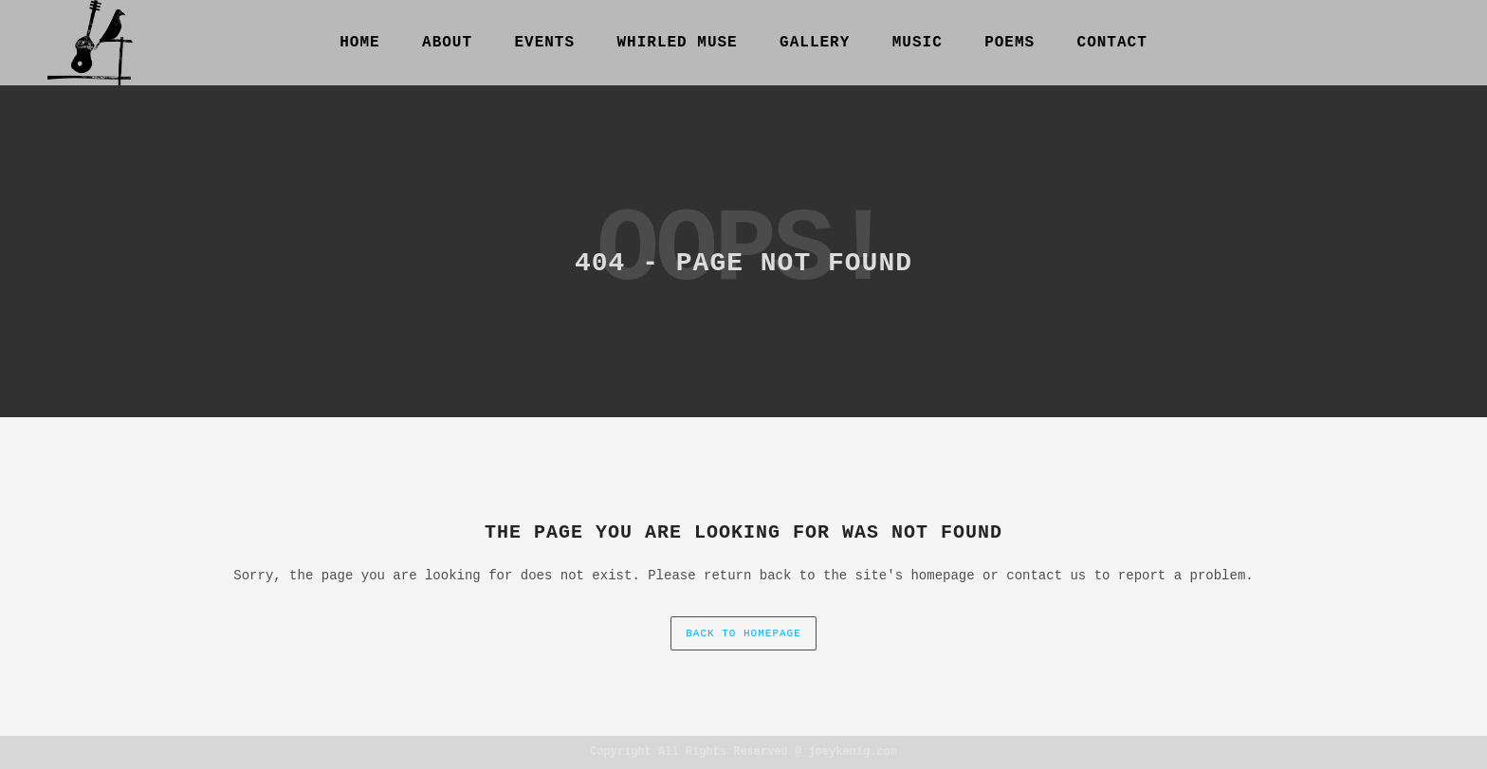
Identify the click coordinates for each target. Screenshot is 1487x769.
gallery (815, 42)
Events (544, 42)
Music (917, 42)
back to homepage (743, 633)
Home (359, 42)
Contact (1112, 42)
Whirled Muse (676, 42)
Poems (1009, 42)
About (447, 42)
